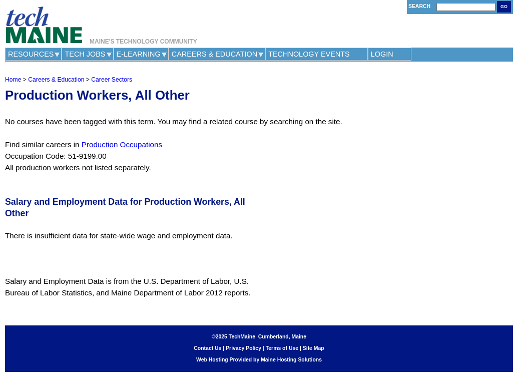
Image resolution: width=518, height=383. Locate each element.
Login (382, 54)
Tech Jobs (85, 54)
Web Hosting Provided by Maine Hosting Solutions (259, 359)
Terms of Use (282, 348)
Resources (31, 54)
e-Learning (139, 54)
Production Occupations (122, 144)
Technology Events (309, 54)
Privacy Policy (243, 348)
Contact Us (207, 348)
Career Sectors (111, 79)
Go (503, 6)
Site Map (313, 348)
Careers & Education (214, 54)
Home (13, 79)
